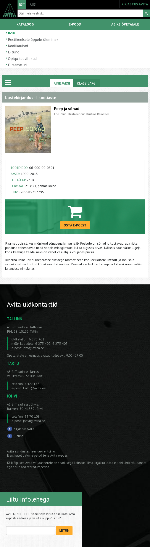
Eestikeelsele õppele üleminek (33, 39)
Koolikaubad (18, 45)
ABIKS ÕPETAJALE (125, 24)
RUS (33, 4)
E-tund (13, 52)
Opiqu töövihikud (22, 58)
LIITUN (64, 530)
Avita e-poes (59, 455)
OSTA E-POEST (75, 225)
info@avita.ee (33, 348)
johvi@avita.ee (34, 421)
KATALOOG (25, 24)
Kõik (11, 32)
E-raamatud (17, 64)
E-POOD (75, 24)
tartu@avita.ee (34, 388)
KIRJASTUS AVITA (134, 4)
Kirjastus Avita (23, 429)
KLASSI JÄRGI (87, 83)
